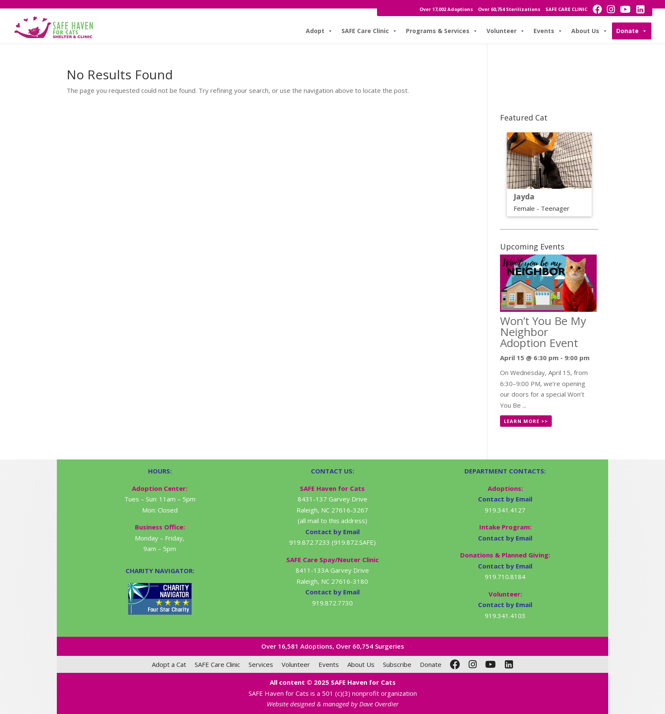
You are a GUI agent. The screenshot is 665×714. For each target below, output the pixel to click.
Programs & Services (442, 30)
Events (548, 30)
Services (261, 664)
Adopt (319, 30)
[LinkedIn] (509, 664)
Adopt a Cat (169, 664)
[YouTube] (490, 664)
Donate (631, 30)
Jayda (524, 196)
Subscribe (397, 664)
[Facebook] (455, 664)
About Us (589, 30)
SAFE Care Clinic (369, 30)
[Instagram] (472, 664)
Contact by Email (505, 499)
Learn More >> (526, 421)
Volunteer (505, 30)
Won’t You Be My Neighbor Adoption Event (543, 331)
